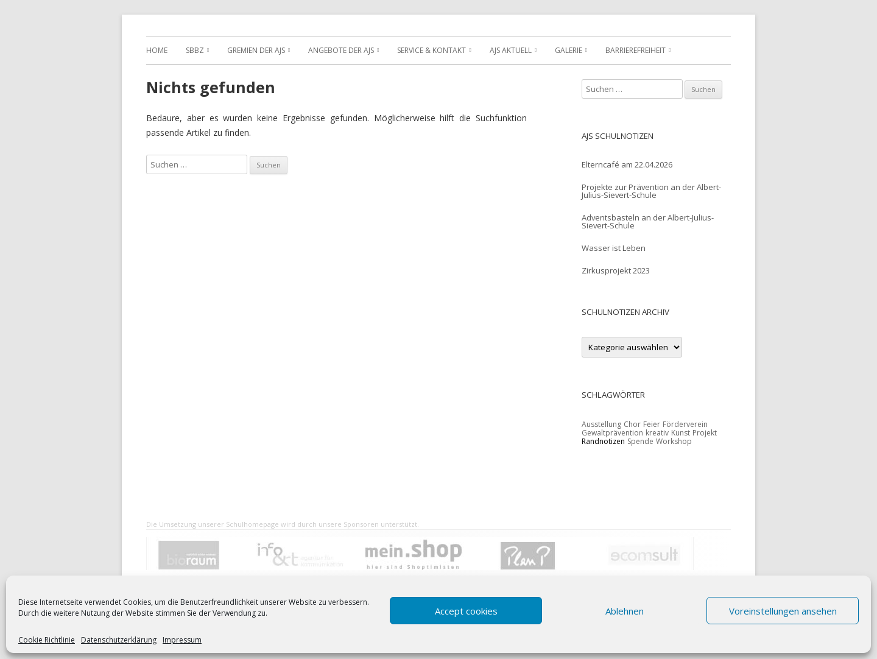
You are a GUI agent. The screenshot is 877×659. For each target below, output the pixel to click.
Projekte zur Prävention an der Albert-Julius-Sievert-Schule (651, 190)
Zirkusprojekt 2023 (616, 270)
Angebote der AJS (341, 50)
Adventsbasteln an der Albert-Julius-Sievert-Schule (648, 221)
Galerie (568, 50)
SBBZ (195, 50)
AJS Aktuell (511, 50)
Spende (640, 441)
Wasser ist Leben (614, 247)
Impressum (182, 640)
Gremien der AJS (256, 50)
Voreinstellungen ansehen (783, 611)
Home (156, 50)
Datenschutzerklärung (119, 640)
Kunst (680, 433)
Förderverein (685, 424)
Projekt (704, 433)
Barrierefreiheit (635, 50)
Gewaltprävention (612, 433)
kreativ (657, 433)
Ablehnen (624, 611)
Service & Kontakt (431, 50)
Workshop (674, 441)
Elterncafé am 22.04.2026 (627, 164)
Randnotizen (603, 441)
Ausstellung (601, 424)
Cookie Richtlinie (46, 640)
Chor (632, 424)
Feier (651, 424)
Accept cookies (466, 611)
